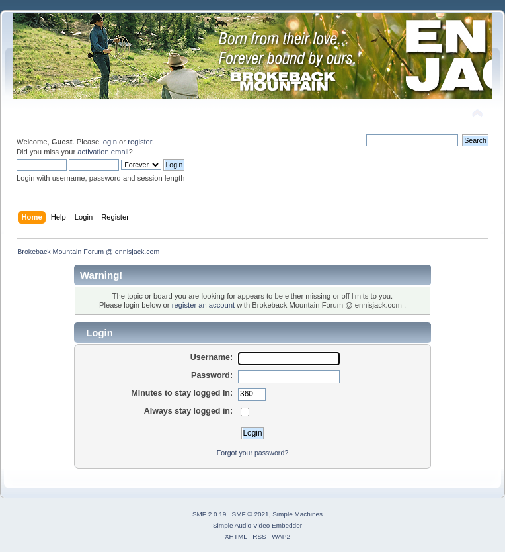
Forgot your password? (252, 453)
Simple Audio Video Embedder (257, 525)
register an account (203, 305)
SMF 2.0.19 (209, 514)
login (109, 142)
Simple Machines (297, 514)
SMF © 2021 (250, 514)
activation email (102, 152)
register (140, 142)
